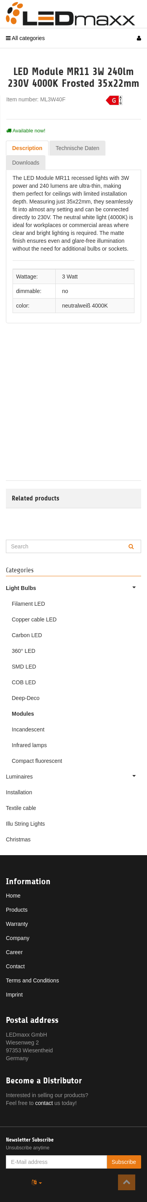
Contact (15, 966)
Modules (23, 714)
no (65, 291)
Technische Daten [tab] (77, 148)
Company (17, 938)
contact (44, 1103)
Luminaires (73, 776)
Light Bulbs (73, 587)
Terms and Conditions (32, 980)
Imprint (14, 994)
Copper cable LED (34, 619)
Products (16, 910)
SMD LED (24, 666)
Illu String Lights (25, 824)
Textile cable (21, 808)
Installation (19, 792)
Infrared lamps (29, 745)
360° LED (23, 651)
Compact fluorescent (37, 761)
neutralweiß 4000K (85, 305)
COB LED (24, 682)
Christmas (18, 839)
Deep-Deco (26, 698)
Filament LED (28, 604)
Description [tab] (27, 148)
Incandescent (28, 729)
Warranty (17, 924)
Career (14, 952)
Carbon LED (27, 635)
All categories (25, 38)
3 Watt (70, 276)
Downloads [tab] (25, 162)
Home (13, 895)
